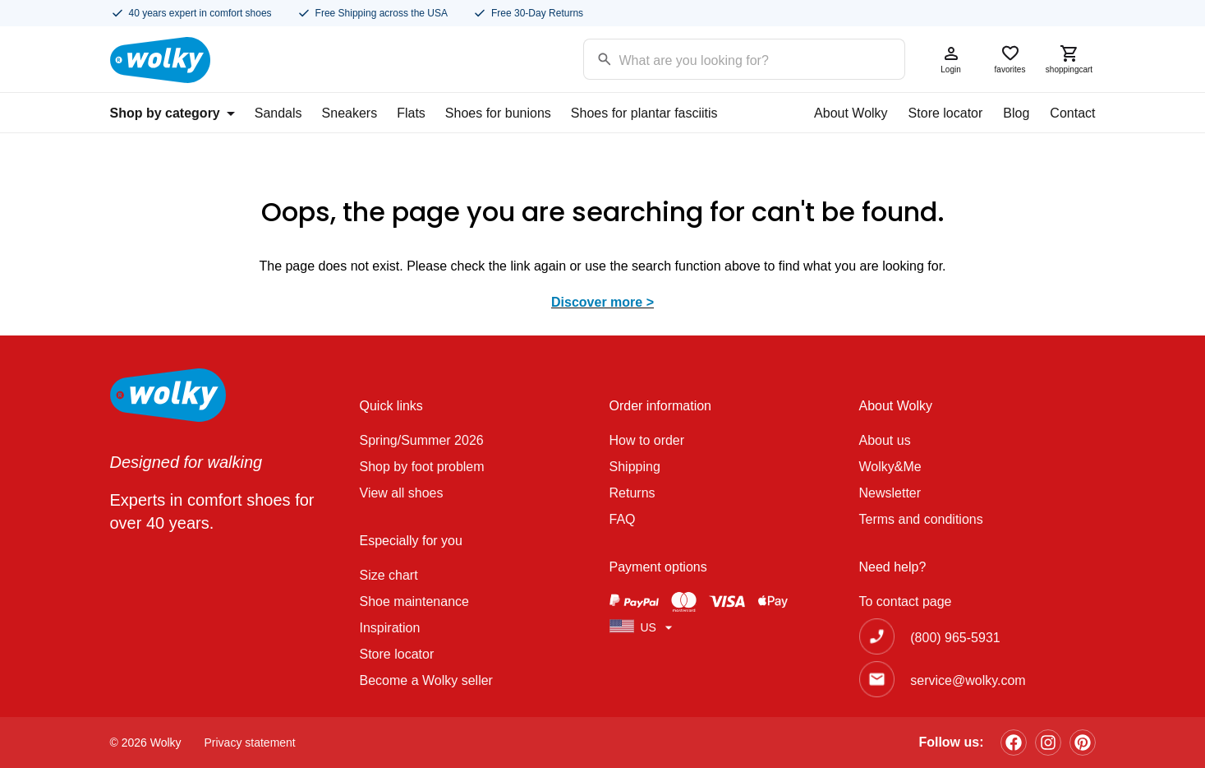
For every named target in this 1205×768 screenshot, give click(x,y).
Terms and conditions (921, 519)
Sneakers (350, 113)
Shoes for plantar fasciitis (644, 113)
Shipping (634, 467)
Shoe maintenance (414, 601)
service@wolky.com (967, 680)
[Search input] (723, 58)
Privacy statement (250, 742)
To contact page (905, 601)
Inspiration (390, 628)
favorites (1010, 59)
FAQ (622, 519)
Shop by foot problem (422, 467)
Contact (1072, 113)
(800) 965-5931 (955, 638)
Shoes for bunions (498, 113)
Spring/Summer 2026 (422, 440)
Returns (632, 493)
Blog (1016, 113)
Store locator (945, 113)
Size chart (389, 575)
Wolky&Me (890, 467)
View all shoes (402, 493)
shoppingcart (1069, 59)
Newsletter (890, 493)
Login (951, 59)
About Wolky (851, 113)
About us (885, 440)
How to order (647, 440)
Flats (411, 113)
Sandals (278, 113)
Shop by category (172, 113)
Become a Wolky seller (426, 680)
